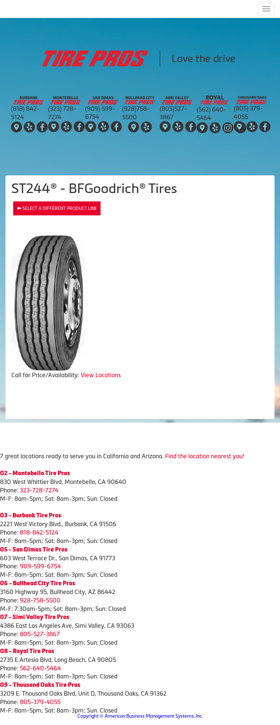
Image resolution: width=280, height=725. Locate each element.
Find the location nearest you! (204, 456)
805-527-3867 (40, 634)
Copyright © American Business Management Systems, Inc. (140, 716)
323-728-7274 (39, 490)
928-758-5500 (40, 600)
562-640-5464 (40, 668)
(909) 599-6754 (100, 112)
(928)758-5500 (135, 112)
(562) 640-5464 (211, 113)
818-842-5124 (39, 532)
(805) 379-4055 (248, 112)
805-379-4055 (40, 702)
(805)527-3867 (173, 112)
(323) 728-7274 (62, 112)
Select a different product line (57, 208)
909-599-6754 (40, 566)
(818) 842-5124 (25, 112)
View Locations (101, 375)
